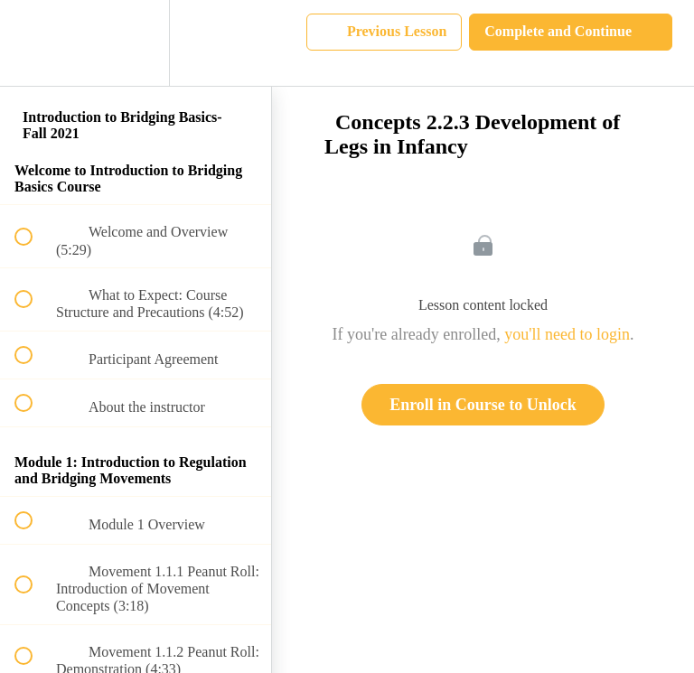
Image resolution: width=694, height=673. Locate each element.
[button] (33, 43)
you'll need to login (567, 334)
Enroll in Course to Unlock (483, 405)
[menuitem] (135, 43)
